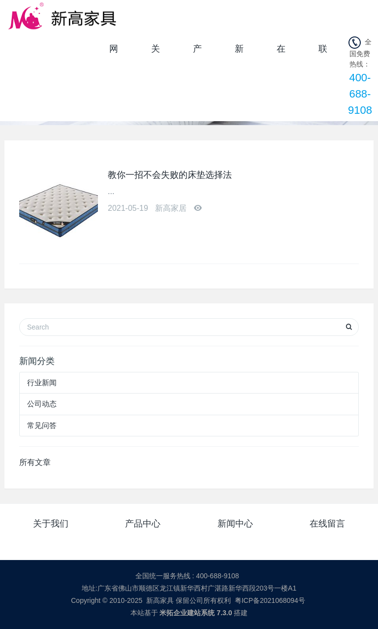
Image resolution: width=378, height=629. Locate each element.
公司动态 (42, 403)
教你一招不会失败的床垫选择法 (170, 175)
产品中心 (197, 52)
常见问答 (42, 425)
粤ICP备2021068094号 (270, 600)
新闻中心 (239, 52)
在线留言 (281, 52)
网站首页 (113, 52)
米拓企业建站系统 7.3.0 (195, 613)
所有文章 (35, 462)
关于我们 (155, 52)
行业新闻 (42, 382)
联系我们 (322, 52)
